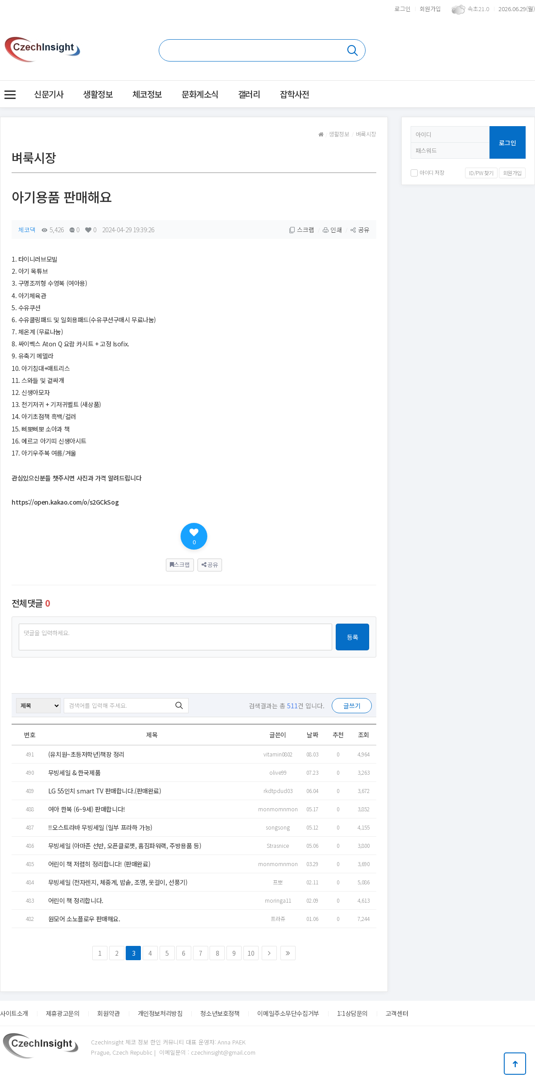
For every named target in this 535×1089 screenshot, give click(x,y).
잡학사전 (294, 94)
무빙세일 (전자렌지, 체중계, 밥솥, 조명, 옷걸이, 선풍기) (118, 882)
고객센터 (397, 1013)
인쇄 (332, 229)
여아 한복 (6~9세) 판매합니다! (86, 809)
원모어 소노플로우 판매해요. (84, 918)
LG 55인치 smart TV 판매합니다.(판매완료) (104, 790)
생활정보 (97, 94)
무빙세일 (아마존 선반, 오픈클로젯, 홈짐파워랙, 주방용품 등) (124, 845)
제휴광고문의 (62, 1013)
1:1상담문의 (352, 1013)
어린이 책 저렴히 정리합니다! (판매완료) (99, 863)
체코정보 (147, 94)
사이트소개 (14, 1013)
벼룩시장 (366, 134)
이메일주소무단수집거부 (288, 1013)
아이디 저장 (427, 172)
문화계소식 (199, 94)
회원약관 (108, 1013)
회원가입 (430, 8)
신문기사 (48, 94)
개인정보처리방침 (160, 1013)
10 (250, 953)
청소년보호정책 (219, 1013)
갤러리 (249, 94)
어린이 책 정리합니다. (75, 900)
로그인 (403, 8)
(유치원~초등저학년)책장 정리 (86, 754)
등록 (352, 637)
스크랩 (301, 229)
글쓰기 (352, 705)
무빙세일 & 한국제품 (74, 772)
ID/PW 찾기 (481, 173)
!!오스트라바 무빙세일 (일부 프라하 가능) (100, 827)
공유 (360, 229)
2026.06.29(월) (516, 8)
